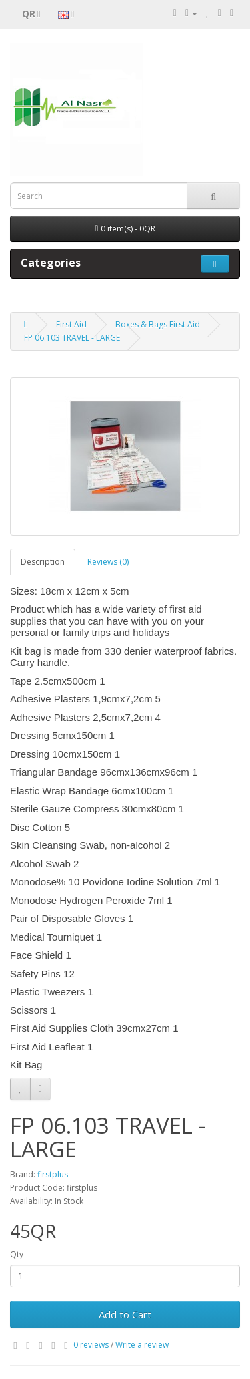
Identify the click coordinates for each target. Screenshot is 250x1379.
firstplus (52, 1174)
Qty (16, 1254)
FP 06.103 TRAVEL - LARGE (72, 337)
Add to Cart (125, 1314)
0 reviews (91, 1344)
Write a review (142, 1344)
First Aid (71, 324)
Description (43, 561)
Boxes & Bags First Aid (157, 324)
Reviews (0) (108, 561)
